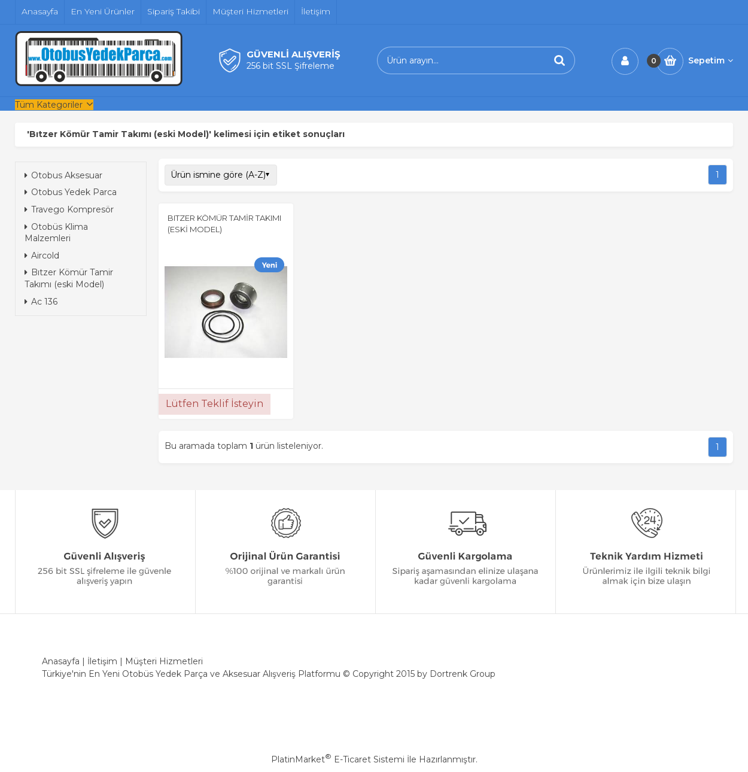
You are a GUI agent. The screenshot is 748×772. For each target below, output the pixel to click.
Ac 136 (41, 301)
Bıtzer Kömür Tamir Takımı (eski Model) (69, 278)
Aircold (42, 255)
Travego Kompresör (69, 209)
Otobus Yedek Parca (71, 192)
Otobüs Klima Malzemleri (56, 232)
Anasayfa (61, 661)
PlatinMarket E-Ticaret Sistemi (338, 759)
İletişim (102, 661)
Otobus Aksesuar (63, 175)
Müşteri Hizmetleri (164, 661)
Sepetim (710, 60)
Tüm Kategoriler (49, 104)
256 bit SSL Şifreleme (291, 65)
